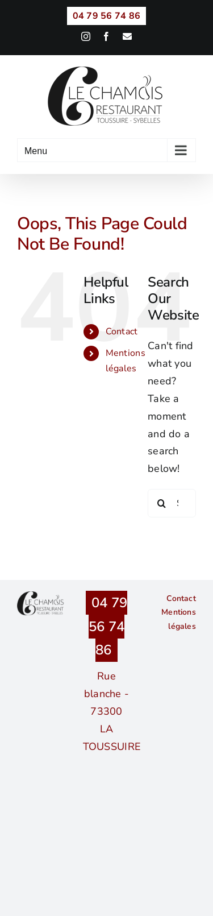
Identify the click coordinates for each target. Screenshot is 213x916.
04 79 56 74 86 (108, 626)
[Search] (162, 503)
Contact (122, 331)
